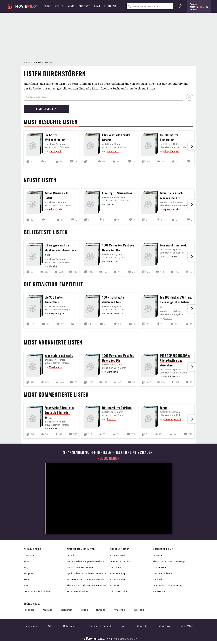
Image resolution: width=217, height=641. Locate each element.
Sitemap (28, 561)
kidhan (110, 204)
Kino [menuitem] (97, 6)
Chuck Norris (117, 567)
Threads (100, 609)
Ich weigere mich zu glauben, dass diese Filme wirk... (60, 250)
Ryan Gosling (117, 573)
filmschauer (113, 151)
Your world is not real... (174, 245)
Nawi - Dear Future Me (80, 567)
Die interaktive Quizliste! (117, 407)
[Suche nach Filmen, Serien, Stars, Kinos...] (149, 6)
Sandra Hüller (118, 579)
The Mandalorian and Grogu (169, 561)
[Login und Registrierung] (180, 6)
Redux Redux (108, 458)
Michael (157, 579)
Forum (163, 407)
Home (27, 62)
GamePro (164, 626)
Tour (26, 585)
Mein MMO (186, 626)
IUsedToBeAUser (115, 313)
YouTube (47, 609)
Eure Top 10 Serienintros (117, 193)
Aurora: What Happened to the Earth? (87, 561)
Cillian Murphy (118, 591)
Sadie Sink (116, 585)
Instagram (66, 609)
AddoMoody (55, 209)
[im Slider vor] (192, 146)
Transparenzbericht (99, 626)
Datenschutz (70, 626)
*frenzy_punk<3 (172, 419)
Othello (71, 555)
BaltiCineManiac (172, 376)
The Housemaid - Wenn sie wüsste (86, 585)
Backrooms (159, 591)
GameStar (142, 626)
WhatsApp (119, 609)
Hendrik (53, 266)
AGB (50, 626)
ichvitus (168, 318)
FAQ (26, 567)
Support (28, 573)
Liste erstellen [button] (46, 109)
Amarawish (54, 428)
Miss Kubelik (170, 256)
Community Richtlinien (37, 591)
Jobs (124, 626)
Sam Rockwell (117, 555)
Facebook (29, 609)
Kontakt (28, 579)
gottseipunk (55, 151)
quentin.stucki (171, 209)
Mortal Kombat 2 (162, 573)
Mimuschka (112, 261)
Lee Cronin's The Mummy (167, 585)
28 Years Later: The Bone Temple (85, 579)
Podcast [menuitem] (84, 6)
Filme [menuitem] (47, 6)
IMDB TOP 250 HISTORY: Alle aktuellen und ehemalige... (175, 360)
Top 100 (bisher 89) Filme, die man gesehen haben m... (176, 302)
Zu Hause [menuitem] (110, 6)
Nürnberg (158, 555)
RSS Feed (138, 609)
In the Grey (159, 567)
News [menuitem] (71, 6)
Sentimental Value (77, 591)
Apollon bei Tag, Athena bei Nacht (86, 573)
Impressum (30, 626)
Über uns (29, 555)
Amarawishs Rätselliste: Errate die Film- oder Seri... (59, 412)
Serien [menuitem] (59, 6)
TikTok (84, 609)
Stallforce (111, 419)
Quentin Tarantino (120, 561)
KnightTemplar (171, 151)
